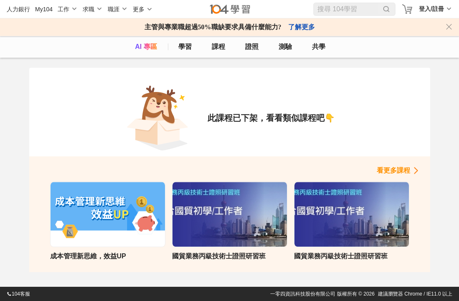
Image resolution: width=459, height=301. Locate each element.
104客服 (18, 294)
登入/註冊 (431, 8)
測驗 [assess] (285, 46)
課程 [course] (218, 46)
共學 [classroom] (318, 46)
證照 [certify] (252, 46)
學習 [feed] (185, 46)
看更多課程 (393, 170)
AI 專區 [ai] (146, 46)
